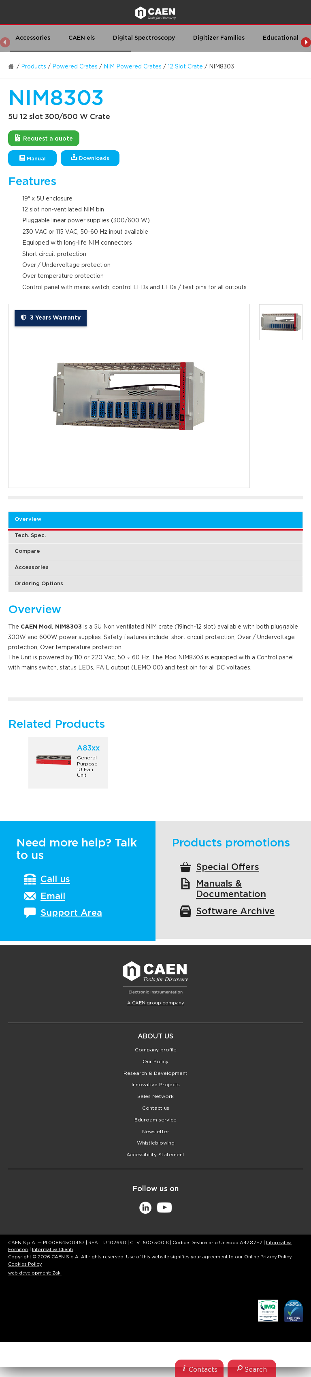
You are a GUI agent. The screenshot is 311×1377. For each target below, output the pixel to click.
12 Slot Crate (185, 67)
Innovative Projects (156, 1084)
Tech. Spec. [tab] (30, 535)
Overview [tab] (28, 519)
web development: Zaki (35, 1273)
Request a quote (44, 138)
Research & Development (155, 1073)
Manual (32, 158)
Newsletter (155, 1131)
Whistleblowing (156, 1142)
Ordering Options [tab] (39, 583)
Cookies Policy (25, 1264)
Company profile (156, 1049)
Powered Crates (75, 67)
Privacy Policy (276, 1257)
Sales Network (155, 1096)
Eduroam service (155, 1119)
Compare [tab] (27, 551)
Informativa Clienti (52, 1249)
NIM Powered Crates (133, 67)
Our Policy (155, 1061)
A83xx (88, 748)
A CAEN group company (155, 1003)
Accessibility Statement (155, 1154)
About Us (155, 1036)
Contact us (155, 1108)
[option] (129, 396)
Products (33, 67)
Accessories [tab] (32, 567)
